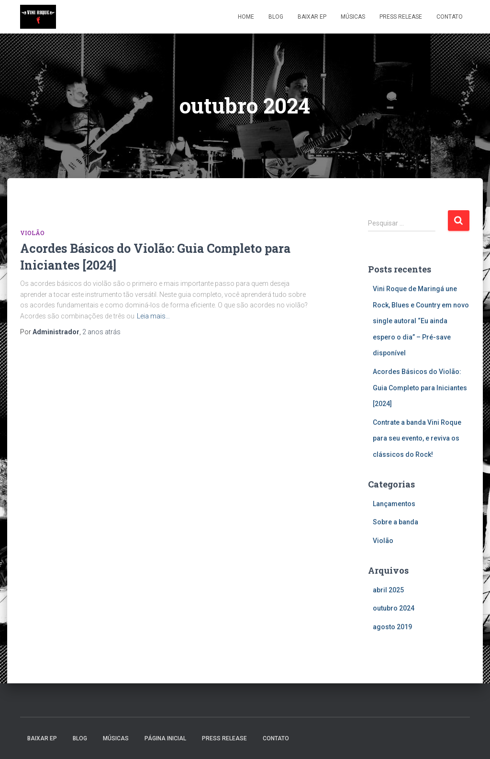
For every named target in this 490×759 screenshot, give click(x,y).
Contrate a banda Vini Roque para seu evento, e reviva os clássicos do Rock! (417, 438)
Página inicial (165, 738)
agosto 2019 (392, 627)
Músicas (353, 16)
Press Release (400, 16)
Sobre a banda (395, 522)
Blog (275, 16)
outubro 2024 (393, 608)
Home (246, 16)
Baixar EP (312, 16)
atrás (101, 332)
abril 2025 (388, 590)
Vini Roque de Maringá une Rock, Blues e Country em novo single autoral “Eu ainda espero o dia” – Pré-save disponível (421, 321)
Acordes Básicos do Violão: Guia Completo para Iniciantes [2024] (420, 388)
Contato (449, 16)
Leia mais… (153, 316)
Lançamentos (394, 504)
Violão (32, 233)
